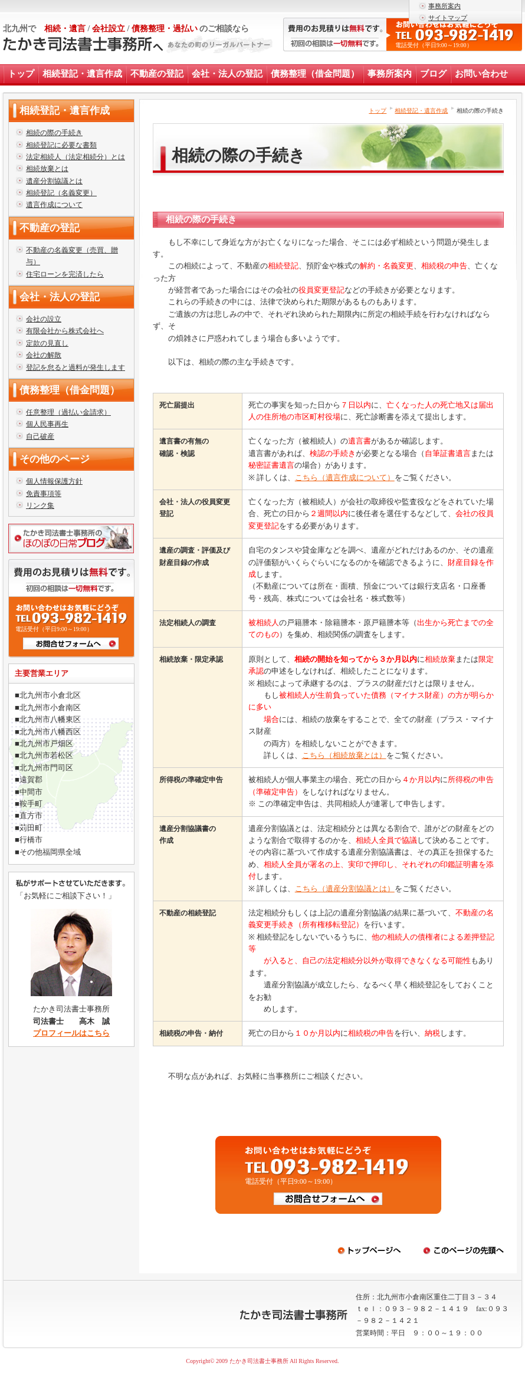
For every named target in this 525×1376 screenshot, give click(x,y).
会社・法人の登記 (227, 73)
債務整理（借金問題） (315, 73)
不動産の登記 (156, 73)
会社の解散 (43, 355)
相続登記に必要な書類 (61, 145)
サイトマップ (447, 17)
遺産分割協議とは (54, 181)
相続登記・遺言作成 (82, 73)
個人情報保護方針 (54, 481)
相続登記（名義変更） (61, 193)
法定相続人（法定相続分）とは (75, 157)
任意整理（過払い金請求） (68, 412)
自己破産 (40, 436)
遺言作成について (54, 205)
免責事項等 (43, 494)
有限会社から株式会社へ (65, 331)
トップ (21, 73)
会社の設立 (43, 319)
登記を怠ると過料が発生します (75, 367)
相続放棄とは (47, 169)
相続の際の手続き (54, 133)
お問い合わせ (481, 73)
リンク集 (40, 505)
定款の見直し (47, 343)
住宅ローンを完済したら (65, 274)
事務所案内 (444, 5)
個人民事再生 (47, 424)
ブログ (433, 73)
